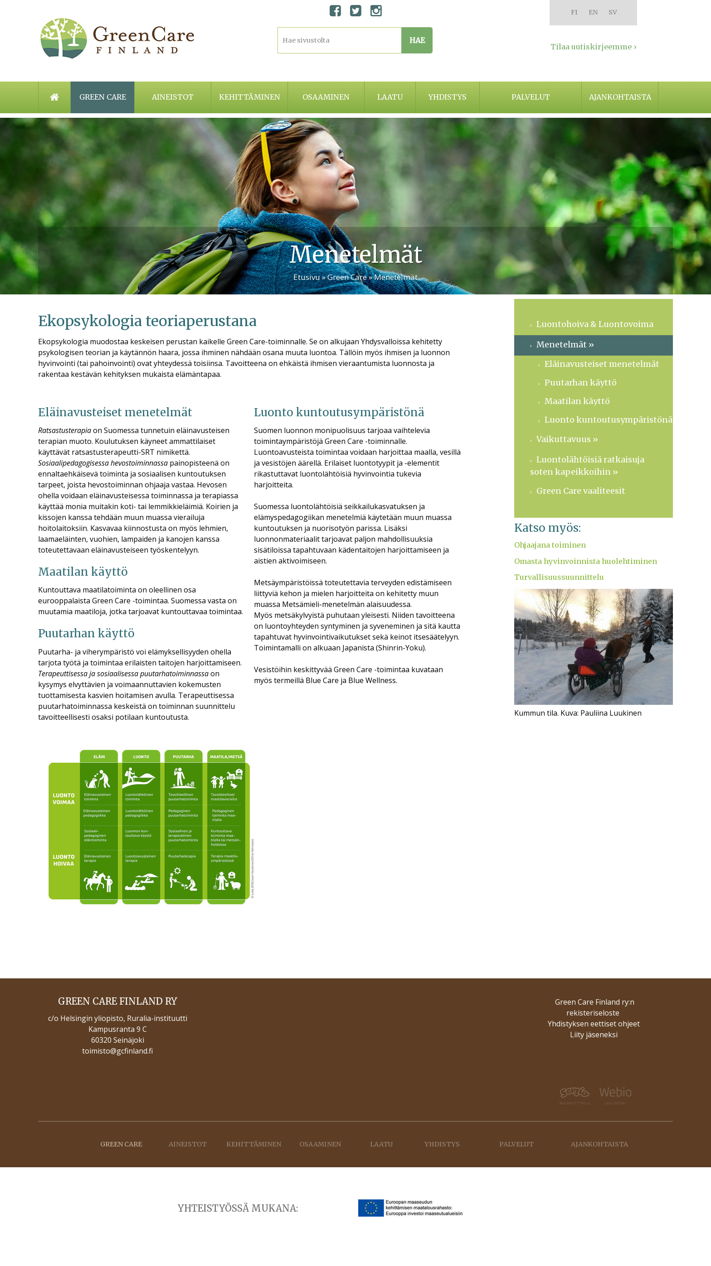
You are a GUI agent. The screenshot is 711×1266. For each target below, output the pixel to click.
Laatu (390, 96)
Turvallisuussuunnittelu (559, 577)
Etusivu (306, 277)
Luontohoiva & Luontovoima (594, 324)
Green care (102, 96)
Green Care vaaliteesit (580, 491)
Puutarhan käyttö (581, 382)
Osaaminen (326, 96)
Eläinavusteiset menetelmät (602, 364)
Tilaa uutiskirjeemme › (593, 46)
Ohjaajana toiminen (550, 544)
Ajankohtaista (620, 96)
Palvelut (530, 96)
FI (574, 12)
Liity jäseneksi (594, 1035)
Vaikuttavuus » (567, 439)
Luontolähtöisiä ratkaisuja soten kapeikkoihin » (587, 465)
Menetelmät (396, 277)
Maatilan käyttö (577, 401)
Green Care (348, 277)
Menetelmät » (565, 344)
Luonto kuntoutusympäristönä (608, 419)
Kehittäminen (249, 96)
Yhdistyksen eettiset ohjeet (594, 1024)
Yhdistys (448, 96)
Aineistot (173, 96)
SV (613, 12)
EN (593, 12)
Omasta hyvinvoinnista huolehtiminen (585, 561)
